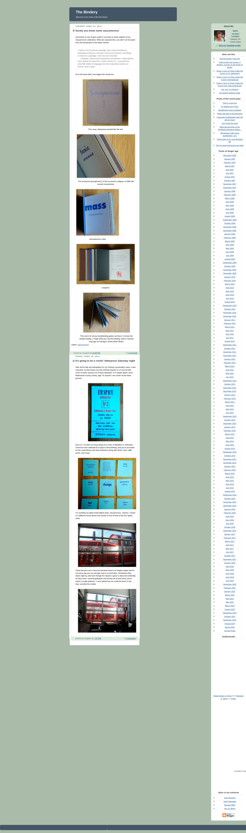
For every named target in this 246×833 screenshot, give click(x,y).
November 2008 (229, 227)
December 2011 (229, 356)
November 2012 (229, 388)
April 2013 (230, 406)
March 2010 (230, 284)
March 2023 (230, 606)
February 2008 (230, 195)
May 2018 (230, 570)
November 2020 (229, 584)
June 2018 (230, 574)
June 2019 (230, 577)
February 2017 (230, 538)
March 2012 (230, 366)
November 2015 (229, 502)
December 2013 (229, 424)
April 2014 (230, 438)
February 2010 (230, 281)
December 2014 (229, 463)
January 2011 (229, 320)
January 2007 (229, 159)
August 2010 (230, 302)
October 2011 (229, 349)
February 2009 (230, 238)
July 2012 (230, 377)
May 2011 (230, 331)
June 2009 (230, 252)
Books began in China (222, 696)
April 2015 (230, 477)
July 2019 (230, 581)
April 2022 (230, 599)
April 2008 (230, 202)
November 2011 (229, 352)
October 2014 (229, 456)
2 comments (133, 353)
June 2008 (230, 209)
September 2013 (229, 416)
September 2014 (229, 452)
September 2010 (229, 306)
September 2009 (229, 263)
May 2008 (230, 206)
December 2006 (229, 155)
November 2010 (229, 313)
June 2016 (230, 520)
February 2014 (230, 431)
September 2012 (229, 381)
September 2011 (229, 345)
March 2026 (230, 627)
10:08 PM (96, 353)
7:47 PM (97, 638)
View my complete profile (230, 46)
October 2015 (229, 499)
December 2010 (229, 316)
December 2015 (229, 506)
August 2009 (230, 259)
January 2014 (229, 427)
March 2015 (230, 474)
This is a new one (230, 103)
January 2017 (229, 534)
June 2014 (230, 445)
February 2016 (230, 513)
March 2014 (230, 434)
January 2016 (229, 509)
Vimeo (233, 699)
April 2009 (230, 245)
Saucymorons (83, 345)
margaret (235, 34)
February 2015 (230, 470)
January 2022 (229, 591)
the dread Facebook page (229, 93)
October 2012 (229, 384)
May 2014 (230, 441)
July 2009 (230, 256)
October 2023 (229, 617)
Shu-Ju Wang (229, 809)
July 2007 (230, 173)
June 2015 (230, 484)
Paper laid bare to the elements (229, 114)
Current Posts (229, 631)
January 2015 (229, 466)
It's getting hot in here (229, 107)
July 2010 (230, 298)
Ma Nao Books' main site (230, 59)
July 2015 (230, 488)
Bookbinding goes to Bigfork (229, 110)
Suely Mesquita (229, 802)
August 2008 (230, 216)
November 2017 (229, 559)
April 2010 (230, 288)
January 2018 (229, 563)
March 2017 (230, 541)
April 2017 (230, 545)
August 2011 (230, 341)
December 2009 (229, 273)
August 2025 (230, 624)
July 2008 (230, 213)
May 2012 (230, 373)
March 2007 (230, 166)
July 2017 (230, 552)
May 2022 (230, 602)
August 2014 (230, 449)
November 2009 (229, 270)
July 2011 (230, 338)
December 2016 (229, 531)
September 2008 (229, 220)
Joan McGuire (230, 798)
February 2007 (230, 163)
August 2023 (230, 609)
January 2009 (229, 234)
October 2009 (229, 266)
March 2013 (230, 402)
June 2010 (230, 295)
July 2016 (230, 524)
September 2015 (229, 495)
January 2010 (229, 277)
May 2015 (230, 481)
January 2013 (229, 395)
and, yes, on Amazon (229, 89)
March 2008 (230, 198)
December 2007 (229, 188)
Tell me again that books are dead (229, 145)
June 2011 (230, 334)
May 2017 (230, 549)
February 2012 (230, 363)
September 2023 (229, 613)
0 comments (131, 638)
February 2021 (230, 588)
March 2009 (230, 241)
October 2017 (229, 556)
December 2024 (229, 620)
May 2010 (230, 291)
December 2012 (229, 391)
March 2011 (230, 327)
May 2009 (230, 248)
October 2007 (229, 181)
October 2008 (229, 223)
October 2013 (229, 420)
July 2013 (230, 413)
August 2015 (230, 491)
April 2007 (230, 170)
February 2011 (230, 323)
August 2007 (230, 177)
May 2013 (230, 409)
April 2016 (230, 516)
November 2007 (229, 184)
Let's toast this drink (230, 123)
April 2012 (230, 370)
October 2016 (229, 527)
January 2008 (229, 191)
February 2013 (230, 399)
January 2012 (229, 359)
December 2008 (229, 231)
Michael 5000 (229, 805)
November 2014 (229, 459)
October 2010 (229, 309)
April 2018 (230, 567)
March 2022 (230, 595)
